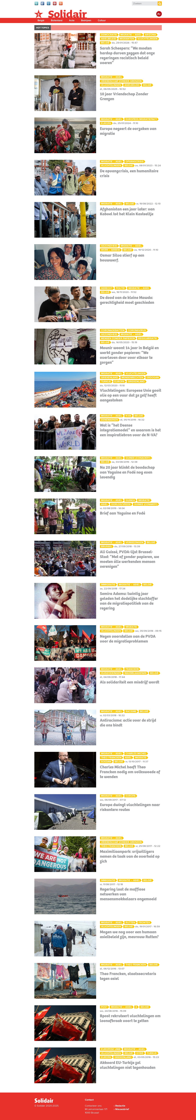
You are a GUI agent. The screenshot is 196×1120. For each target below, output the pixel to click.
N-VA (128, 415)
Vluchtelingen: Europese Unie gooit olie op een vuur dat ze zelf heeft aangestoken (130, 395)
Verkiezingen (134, 542)
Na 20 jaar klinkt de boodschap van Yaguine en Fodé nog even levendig (127, 472)
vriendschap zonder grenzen (121, 81)
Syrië (139, 1053)
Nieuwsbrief (122, 1109)
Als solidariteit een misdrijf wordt (129, 682)
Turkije (106, 381)
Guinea (130, 500)
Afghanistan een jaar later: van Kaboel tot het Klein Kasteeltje (127, 211)
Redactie (120, 1105)
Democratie (109, 34)
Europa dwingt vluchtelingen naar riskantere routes (130, 807)
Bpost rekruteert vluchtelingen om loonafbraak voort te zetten (130, 1018)
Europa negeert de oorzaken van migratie (128, 131)
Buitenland (56, 20)
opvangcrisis (134, 161)
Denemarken (109, 419)
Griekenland (109, 377)
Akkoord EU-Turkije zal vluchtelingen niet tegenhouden (127, 1065)
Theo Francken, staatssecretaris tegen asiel (128, 976)
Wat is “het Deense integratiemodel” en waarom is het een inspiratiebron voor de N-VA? (130, 430)
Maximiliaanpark (135, 673)
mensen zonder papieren (118, 338)
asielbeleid (108, 38)
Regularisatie (147, 338)
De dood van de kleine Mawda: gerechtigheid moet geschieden (127, 300)
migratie (144, 500)
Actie (71, 20)
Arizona (150, 34)
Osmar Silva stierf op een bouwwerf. (122, 258)
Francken (132, 669)
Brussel (106, 546)
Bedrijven (86, 20)
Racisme (130, 711)
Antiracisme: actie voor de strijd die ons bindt (128, 723)
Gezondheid (109, 245)
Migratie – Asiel (130, 34)
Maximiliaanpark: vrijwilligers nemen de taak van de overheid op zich (130, 856)
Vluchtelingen (147, 38)
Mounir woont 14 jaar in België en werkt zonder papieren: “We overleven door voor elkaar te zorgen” (129, 355)
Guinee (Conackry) (137, 458)
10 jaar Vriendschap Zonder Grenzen (124, 96)
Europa (106, 123)
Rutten (130, 922)
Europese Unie (111, 1049)
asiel (104, 504)
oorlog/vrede (121, 504)
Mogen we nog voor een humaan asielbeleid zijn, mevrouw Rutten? (129, 934)
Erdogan (153, 377)
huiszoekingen (111, 673)
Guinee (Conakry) (145, 504)
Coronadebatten (112, 330)
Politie (120, 288)
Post (104, 1007)
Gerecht (106, 288)
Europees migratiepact (141, 119)
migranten (127, 38)
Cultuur (102, 20)
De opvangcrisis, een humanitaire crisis (129, 173)
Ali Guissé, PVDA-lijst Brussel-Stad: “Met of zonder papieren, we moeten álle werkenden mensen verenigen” (129, 559)
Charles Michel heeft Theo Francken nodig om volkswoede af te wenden (130, 771)
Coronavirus (137, 330)
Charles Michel (135, 753)
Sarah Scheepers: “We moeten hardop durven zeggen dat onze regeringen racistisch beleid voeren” (127, 55)
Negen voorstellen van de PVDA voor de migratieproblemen (128, 639)
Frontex (144, 922)
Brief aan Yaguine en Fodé (122, 513)
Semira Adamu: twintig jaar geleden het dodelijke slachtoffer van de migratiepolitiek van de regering (129, 601)
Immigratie (108, 584)
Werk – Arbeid (110, 249)
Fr (158, 14)
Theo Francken (111, 757)
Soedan (106, 761)
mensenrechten (132, 377)
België (41, 20)
